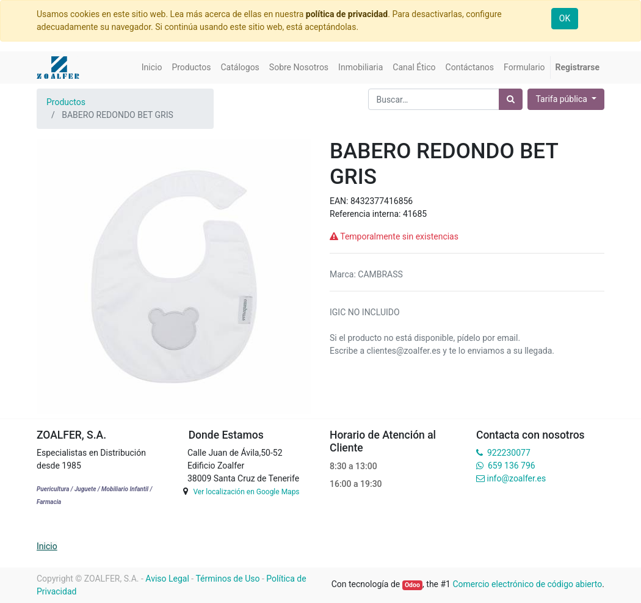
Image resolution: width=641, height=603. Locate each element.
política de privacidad (347, 14)
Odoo (412, 585)
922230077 (509, 453)
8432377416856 (381, 201)
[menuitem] (152, 67)
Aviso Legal (167, 578)
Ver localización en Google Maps (246, 492)
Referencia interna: (366, 214)
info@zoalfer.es (516, 478)
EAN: (340, 201)
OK (564, 18)
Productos (65, 102)
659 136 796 (511, 465)
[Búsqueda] (511, 99)
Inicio (47, 546)
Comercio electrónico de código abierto (527, 584)
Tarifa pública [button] (562, 99)
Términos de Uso (227, 578)
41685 (415, 214)
